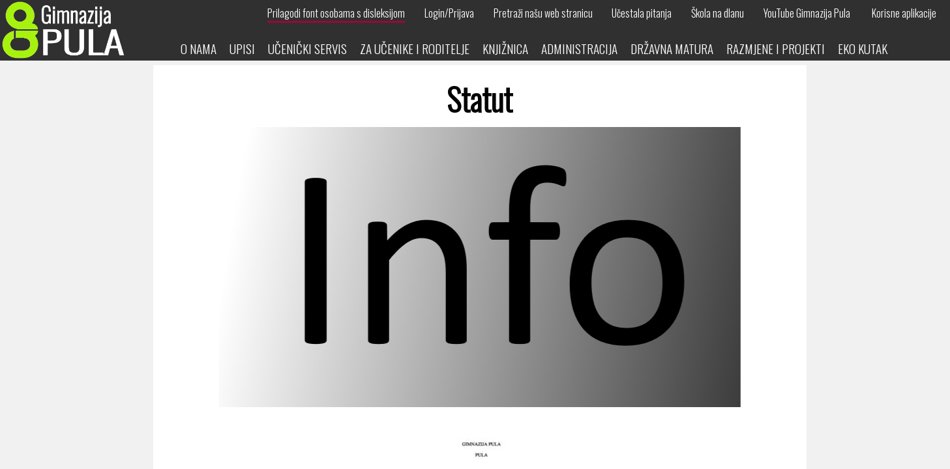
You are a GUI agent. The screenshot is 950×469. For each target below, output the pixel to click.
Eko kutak (862, 48)
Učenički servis (307, 48)
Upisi (242, 48)
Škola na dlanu (717, 13)
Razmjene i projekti (775, 48)
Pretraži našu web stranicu (543, 13)
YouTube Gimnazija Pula (807, 13)
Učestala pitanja (642, 13)
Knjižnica (505, 48)
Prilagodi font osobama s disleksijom (336, 13)
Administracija (579, 48)
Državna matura (672, 48)
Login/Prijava (449, 13)
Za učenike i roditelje (414, 48)
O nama (198, 48)
